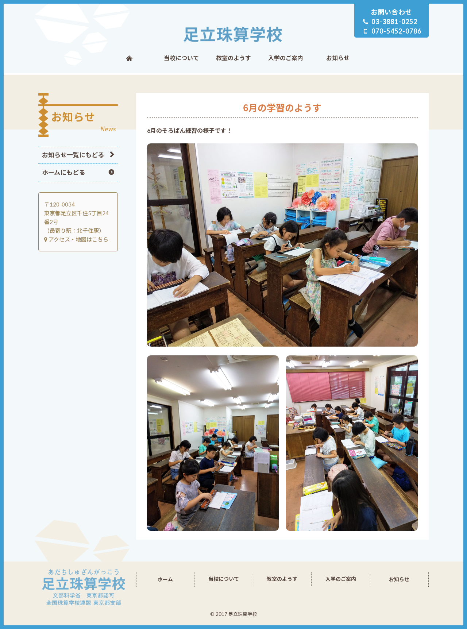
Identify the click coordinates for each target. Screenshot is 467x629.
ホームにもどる (63, 172)
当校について (181, 57)
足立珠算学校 (234, 34)
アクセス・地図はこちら (76, 239)
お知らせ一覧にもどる (73, 155)
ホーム (129, 58)
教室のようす (233, 57)
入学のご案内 (285, 57)
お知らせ (338, 57)
